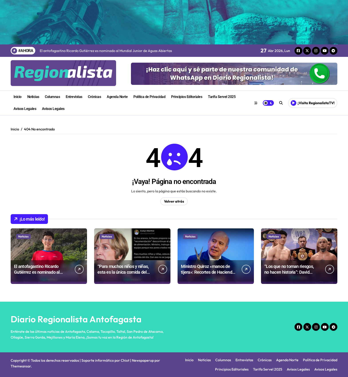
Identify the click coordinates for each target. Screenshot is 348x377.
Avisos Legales (25, 109)
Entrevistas (74, 97)
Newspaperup (143, 360)
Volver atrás (174, 201)
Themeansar (21, 366)
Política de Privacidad (149, 97)
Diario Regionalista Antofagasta (76, 319)
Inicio (18, 97)
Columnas (52, 97)
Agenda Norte (117, 97)
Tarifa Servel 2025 (221, 97)
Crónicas (94, 97)
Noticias (33, 97)
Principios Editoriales (186, 97)
